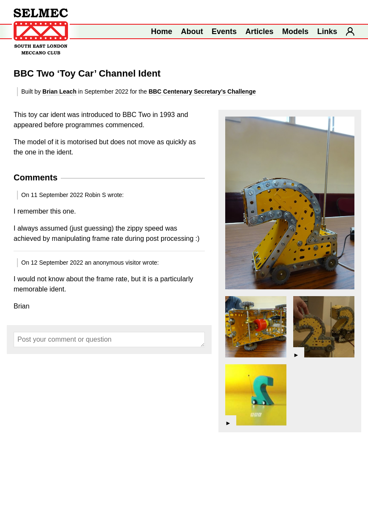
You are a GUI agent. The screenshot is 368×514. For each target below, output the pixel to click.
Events (224, 31)
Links (327, 31)
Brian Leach (59, 91)
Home (161, 31)
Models (295, 31)
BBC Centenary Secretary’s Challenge (202, 91)
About (192, 31)
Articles (260, 31)
